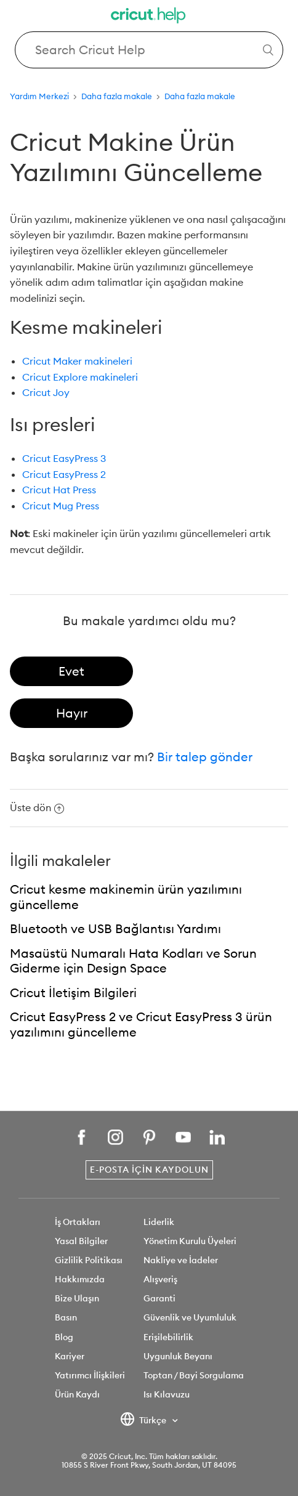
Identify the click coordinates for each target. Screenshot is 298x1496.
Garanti (159, 1298)
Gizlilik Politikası (89, 1260)
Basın (66, 1317)
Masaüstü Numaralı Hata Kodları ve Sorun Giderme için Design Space (133, 960)
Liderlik (158, 1221)
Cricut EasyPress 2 (64, 474)
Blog (64, 1337)
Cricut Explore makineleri (80, 377)
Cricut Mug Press (60, 505)
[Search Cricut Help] (149, 49)
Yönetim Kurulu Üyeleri (189, 1241)
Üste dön (37, 807)
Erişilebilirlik (168, 1337)
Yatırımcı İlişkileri (90, 1375)
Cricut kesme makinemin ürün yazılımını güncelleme (126, 896)
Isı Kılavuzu (166, 1394)
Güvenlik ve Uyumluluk (189, 1317)
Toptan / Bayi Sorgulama (193, 1375)
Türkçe (144, 1420)
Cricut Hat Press (59, 489)
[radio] (71, 671)
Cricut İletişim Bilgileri (73, 992)
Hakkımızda (80, 1279)
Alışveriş (160, 1279)
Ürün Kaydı (77, 1394)
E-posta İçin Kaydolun (149, 1169)
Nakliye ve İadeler (180, 1260)
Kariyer (69, 1356)
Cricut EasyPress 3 (64, 458)
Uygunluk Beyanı (177, 1356)
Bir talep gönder (204, 756)
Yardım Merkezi (39, 96)
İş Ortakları (77, 1221)
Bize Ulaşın (77, 1298)
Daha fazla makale (116, 96)
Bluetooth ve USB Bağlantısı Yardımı (115, 928)
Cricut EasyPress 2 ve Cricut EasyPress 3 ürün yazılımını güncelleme (141, 1024)
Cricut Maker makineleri (77, 361)
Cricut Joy (46, 392)
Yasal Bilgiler (81, 1241)
